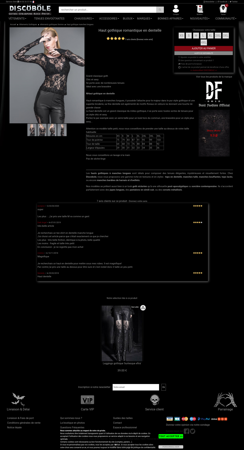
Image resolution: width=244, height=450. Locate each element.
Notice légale (14, 427)
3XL (225, 35)
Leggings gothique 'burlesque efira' (122, 363)
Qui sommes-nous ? (71, 418)
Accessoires (108, 18)
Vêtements (17, 18)
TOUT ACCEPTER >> (171, 436)
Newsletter (209, 2)
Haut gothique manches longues (80, 24)
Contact (117, 422)
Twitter (234, 2)
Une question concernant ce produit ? (196, 60)
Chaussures (83, 18)
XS (181, 35)
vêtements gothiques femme (52, 24)
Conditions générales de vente (23, 422)
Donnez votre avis (138, 201)
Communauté (225, 18)
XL (210, 35)
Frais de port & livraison (190, 64)
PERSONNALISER (171, 447)
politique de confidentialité (144, 447)
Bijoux (127, 18)
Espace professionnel (125, 427)
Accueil (13, 24)
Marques (143, 18)
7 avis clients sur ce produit (112, 201)
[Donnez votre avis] (145, 39)
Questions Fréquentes (72, 427)
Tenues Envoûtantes (49, 18)
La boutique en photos (72, 422)
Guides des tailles (123, 418)
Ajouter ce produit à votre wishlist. (194, 57)
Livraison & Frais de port (20, 418)
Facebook (222, 2)
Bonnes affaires (169, 18)
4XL (203, 42)
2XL (218, 35)
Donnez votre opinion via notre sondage (188, 424)
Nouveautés (199, 18)
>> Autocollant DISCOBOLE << (203, 70)
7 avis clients (130, 39)
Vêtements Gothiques (28, 24)
